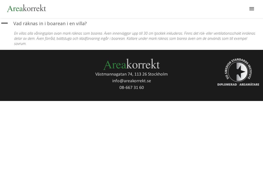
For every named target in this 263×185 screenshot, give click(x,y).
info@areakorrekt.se (131, 81)
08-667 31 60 (131, 87)
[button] (131, 23)
